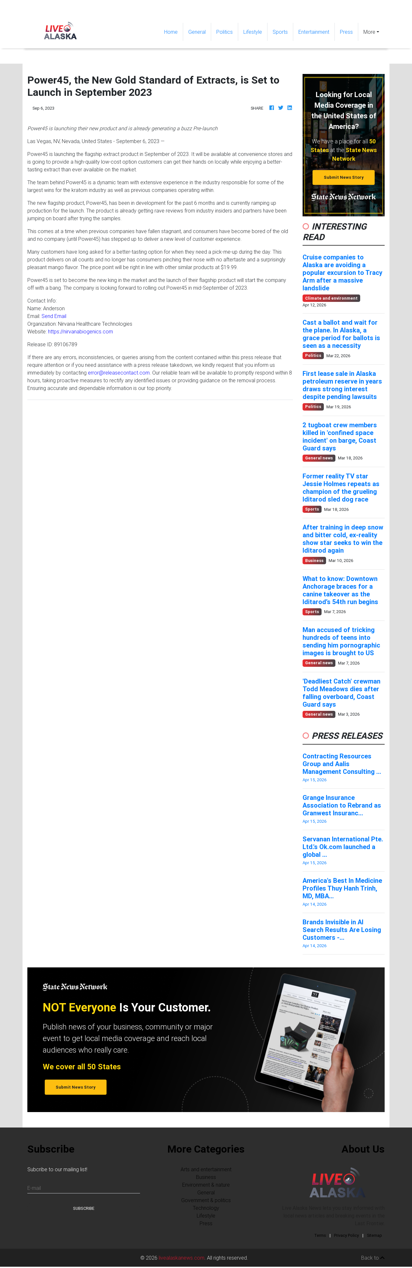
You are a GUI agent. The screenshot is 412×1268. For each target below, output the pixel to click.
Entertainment (313, 32)
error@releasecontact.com (119, 372)
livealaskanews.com (181, 1257)
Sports (280, 32)
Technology (206, 1208)
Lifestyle (252, 32)
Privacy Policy (346, 1235)
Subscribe (83, 1208)
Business (206, 1177)
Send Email (54, 316)
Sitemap (374, 1235)
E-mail (34, 1188)
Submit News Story (344, 177)
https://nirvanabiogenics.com (80, 331)
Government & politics (206, 1200)
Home (173, 31)
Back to (373, 1257)
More (369, 32)
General (197, 32)
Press (346, 32)
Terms (320, 1235)
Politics (224, 32)
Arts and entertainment (206, 1169)
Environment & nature (206, 1185)
